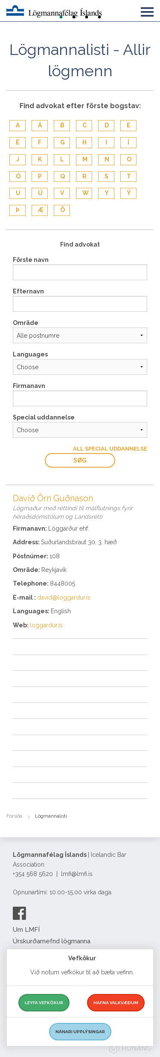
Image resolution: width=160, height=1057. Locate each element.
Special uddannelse (44, 417)
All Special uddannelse (110, 448)
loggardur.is (46, 625)
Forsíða (14, 816)
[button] (147, 10)
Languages (30, 354)
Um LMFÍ (26, 929)
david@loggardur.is (63, 597)
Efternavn (28, 291)
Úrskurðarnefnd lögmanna (51, 941)
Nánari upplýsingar (80, 1031)
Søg (80, 460)
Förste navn (31, 259)
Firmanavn (29, 385)
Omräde (25, 322)
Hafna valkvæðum (115, 1002)
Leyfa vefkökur (44, 1002)
